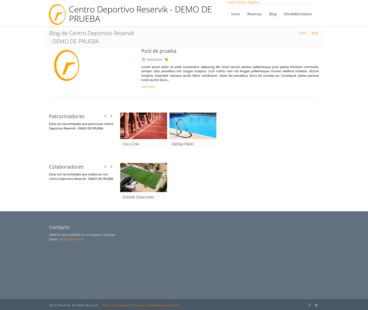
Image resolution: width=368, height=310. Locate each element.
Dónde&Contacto (298, 13)
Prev (105, 116)
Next (111, 116)
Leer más (148, 86)
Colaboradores (66, 166)
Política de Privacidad (116, 305)
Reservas (254, 13)
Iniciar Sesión (236, 2)
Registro (254, 2)
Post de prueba (158, 51)
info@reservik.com (71, 239)
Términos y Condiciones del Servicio (156, 305)
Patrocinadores (66, 116)
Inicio (235, 13)
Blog (272, 13)
